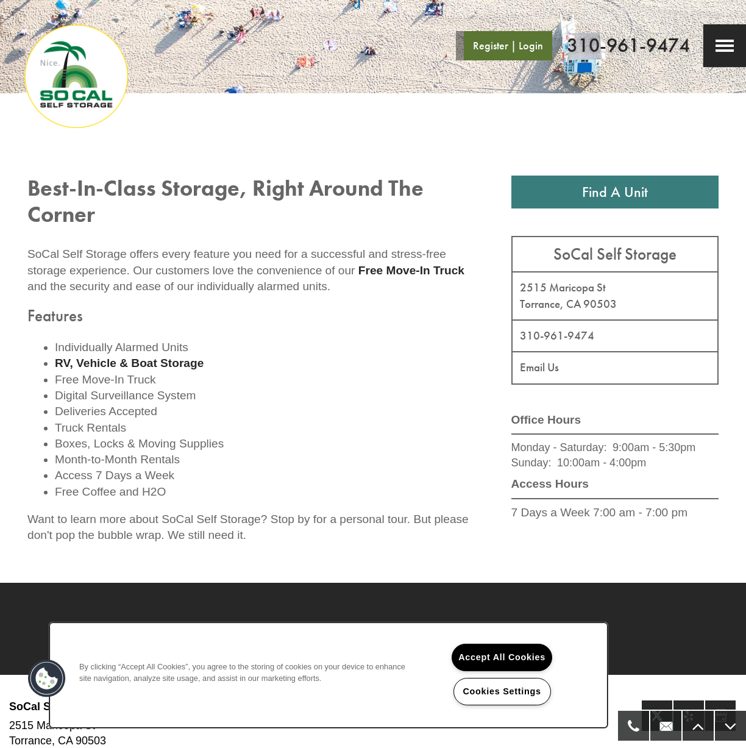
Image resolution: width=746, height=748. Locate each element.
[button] (503, 45)
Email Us (539, 367)
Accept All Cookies (501, 657)
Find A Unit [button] (615, 191)
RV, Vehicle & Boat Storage (129, 363)
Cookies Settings (502, 691)
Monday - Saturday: (559, 447)
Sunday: (531, 463)
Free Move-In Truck (411, 270)
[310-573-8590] (633, 726)
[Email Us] (665, 726)
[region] (328, 675)
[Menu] (724, 45)
